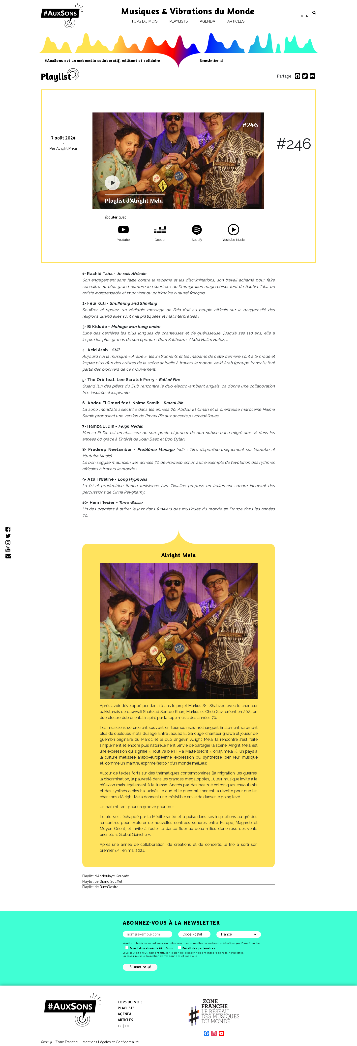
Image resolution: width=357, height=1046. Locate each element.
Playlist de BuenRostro (100, 887)
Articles (236, 21)
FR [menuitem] (301, 15)
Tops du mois (144, 21)
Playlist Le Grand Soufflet (102, 881)
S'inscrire (140, 967)
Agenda (207, 21)
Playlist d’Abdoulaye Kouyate (105, 876)
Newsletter (209, 60)
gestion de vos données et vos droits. (173, 956)
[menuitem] (301, 15)
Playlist (56, 76)
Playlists (179, 21)
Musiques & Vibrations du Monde (188, 11)
